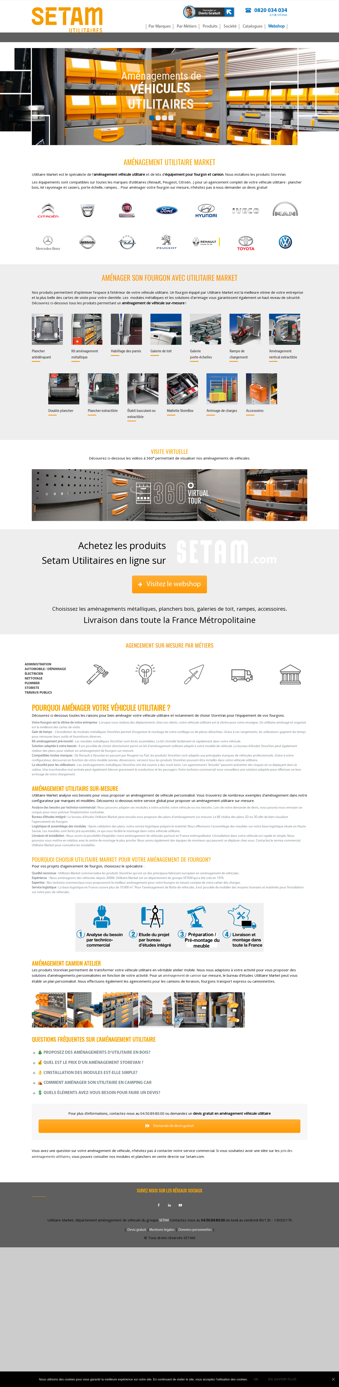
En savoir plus (282, 1379)
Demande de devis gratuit (169, 1126)
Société (230, 26)
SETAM (164, 1220)
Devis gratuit (136, 1230)
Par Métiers (187, 26)
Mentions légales (161, 1230)
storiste (32, 688)
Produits (210, 26)
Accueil (138, 26)
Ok (256, 1379)
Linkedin (169, 1205)
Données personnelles (195, 1230)
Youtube (180, 1205)
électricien (34, 674)
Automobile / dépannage (45, 669)
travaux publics (38, 693)
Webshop (276, 26)
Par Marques (160, 26)
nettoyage (33, 678)
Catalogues (252, 26)
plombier (32, 683)
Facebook (158, 1205)
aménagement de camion (182, 976)
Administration (38, 664)
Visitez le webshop (169, 584)
